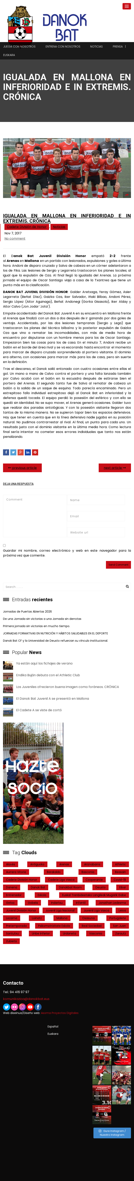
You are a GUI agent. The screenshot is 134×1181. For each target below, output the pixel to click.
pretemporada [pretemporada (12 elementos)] (16, 926)
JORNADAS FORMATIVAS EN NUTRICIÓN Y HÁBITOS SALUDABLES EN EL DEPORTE (55, 633)
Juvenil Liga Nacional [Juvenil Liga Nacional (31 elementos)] (60, 910)
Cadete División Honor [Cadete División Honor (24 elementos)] (21, 880)
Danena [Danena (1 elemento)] (11, 887)
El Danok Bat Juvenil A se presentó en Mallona (52, 698)
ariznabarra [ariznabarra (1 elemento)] (92, 864)
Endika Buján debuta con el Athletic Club (48, 675)
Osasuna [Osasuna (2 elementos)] (88, 918)
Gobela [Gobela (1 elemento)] (33, 903)
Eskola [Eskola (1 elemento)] (42, 895)
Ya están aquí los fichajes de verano (44, 663)
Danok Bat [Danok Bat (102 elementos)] (38, 887)
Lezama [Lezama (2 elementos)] (11, 918)
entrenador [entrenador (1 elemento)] (14, 895)
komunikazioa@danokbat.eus (26, 999)
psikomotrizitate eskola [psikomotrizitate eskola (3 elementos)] (54, 926)
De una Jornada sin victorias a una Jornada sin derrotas (42, 619)
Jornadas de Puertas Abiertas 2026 (27, 612)
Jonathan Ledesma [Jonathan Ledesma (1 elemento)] (112, 903)
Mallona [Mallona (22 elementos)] (62, 918)
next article (115, 468)
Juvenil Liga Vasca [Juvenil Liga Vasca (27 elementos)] (96, 910)
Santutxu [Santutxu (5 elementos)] (12, 933)
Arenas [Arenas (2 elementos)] (64, 864)
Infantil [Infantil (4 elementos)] (81, 903)
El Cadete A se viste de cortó (39, 710)
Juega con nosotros (19, 46)
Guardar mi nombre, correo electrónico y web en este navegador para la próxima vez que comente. (67, 553)
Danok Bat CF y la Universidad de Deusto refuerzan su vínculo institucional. (55, 641)
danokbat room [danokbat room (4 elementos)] (70, 887)
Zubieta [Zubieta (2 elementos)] (11, 941)
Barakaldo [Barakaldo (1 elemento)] (54, 872)
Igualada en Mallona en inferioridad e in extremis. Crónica (67, 218)
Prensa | (119, 46)
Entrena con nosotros (63, 46)
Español (53, 1026)
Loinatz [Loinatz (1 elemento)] (37, 918)
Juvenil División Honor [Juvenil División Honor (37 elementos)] (21, 910)
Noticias (96, 46)
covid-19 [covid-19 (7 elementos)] (120, 880)
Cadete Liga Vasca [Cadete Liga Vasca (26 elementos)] (61, 880)
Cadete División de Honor (27, 226)
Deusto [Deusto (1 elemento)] (100, 887)
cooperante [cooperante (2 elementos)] (94, 880)
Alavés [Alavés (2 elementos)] (10, 864)
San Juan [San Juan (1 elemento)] (119, 926)
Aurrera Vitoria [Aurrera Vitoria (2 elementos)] (16, 872)
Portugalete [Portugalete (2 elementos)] (117, 918)
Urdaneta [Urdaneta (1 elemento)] (69, 933)
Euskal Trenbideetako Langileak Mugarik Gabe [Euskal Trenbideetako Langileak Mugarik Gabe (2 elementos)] (94, 895)
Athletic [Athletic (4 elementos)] (120, 864)
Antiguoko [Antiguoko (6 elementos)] (37, 864)
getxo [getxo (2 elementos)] (10, 903)
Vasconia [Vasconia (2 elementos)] (95, 933)
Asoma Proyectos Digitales (60, 1013)
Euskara (9, 55)
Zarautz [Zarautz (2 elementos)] (120, 933)
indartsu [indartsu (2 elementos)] (57, 903)
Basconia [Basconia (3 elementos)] (88, 872)
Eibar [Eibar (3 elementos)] (122, 887)
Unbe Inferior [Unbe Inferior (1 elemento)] (41, 933)
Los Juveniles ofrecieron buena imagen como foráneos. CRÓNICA (67, 687)
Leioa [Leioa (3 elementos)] (122, 910)
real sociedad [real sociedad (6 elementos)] (92, 926)
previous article (22, 468)
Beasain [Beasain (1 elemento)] (120, 872)
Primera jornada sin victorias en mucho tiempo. (36, 626)
